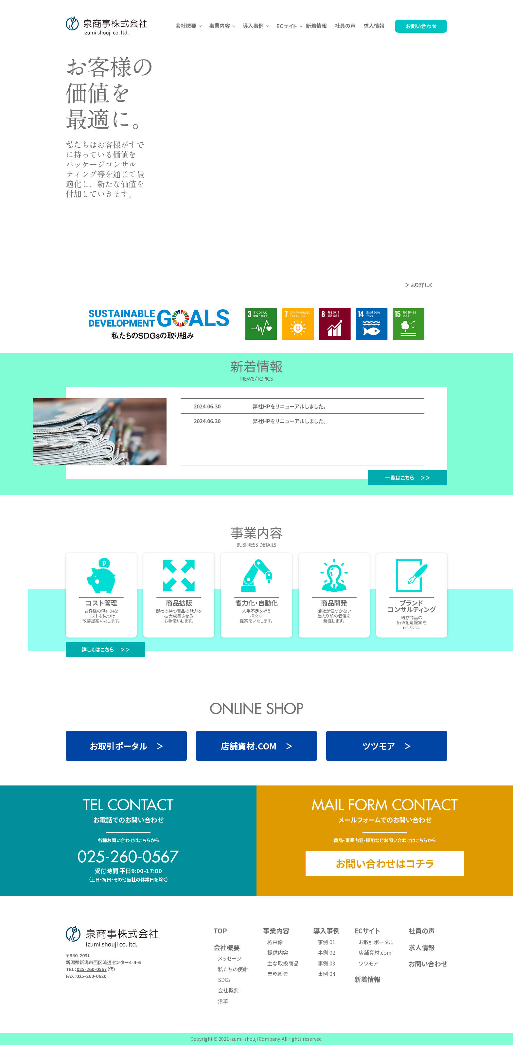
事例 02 (326, 952)
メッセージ (230, 958)
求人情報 (373, 25)
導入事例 (326, 930)
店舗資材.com (375, 952)
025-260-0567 (92, 969)
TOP (220, 930)
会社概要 (227, 947)
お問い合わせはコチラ (385, 863)
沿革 (223, 1001)
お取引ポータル (376, 942)
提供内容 (277, 952)
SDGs (224, 979)
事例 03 (326, 963)
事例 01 (326, 942)
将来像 (275, 942)
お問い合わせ (421, 26)
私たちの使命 (233, 969)
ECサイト (367, 930)
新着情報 (316, 25)
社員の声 (345, 25)
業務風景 (277, 974)
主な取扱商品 (283, 963)
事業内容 (276, 930)
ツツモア (368, 963)
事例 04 (326, 974)
